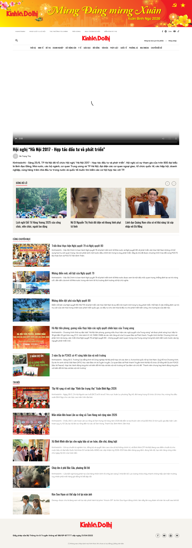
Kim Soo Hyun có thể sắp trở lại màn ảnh (72, 494)
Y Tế (79, 48)
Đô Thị (46, 48)
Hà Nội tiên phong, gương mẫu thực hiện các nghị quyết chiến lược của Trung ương (93, 328)
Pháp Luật (115, 48)
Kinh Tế (38, 48)
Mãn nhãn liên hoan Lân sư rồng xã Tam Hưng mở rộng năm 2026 (84, 415)
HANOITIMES (20, 31)
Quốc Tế (125, 48)
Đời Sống (96, 48)
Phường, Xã (135, 48)
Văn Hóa (106, 48)
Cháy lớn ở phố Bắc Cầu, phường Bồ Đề (71, 468)
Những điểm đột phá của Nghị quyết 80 (71, 300)
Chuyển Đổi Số (159, 48)
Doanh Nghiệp (56, 48)
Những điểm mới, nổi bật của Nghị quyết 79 (73, 273)
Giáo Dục (86, 48)
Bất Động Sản (69, 48)
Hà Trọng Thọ (25, 156)
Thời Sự (30, 48)
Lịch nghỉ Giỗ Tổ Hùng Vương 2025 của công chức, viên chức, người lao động (38, 224)
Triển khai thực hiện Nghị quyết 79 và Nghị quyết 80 (77, 246)
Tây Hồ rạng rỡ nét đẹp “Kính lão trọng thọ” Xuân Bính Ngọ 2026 (84, 388)
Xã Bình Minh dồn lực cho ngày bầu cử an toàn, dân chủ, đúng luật (84, 441)
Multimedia (147, 48)
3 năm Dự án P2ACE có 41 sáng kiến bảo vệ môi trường (79, 355)
